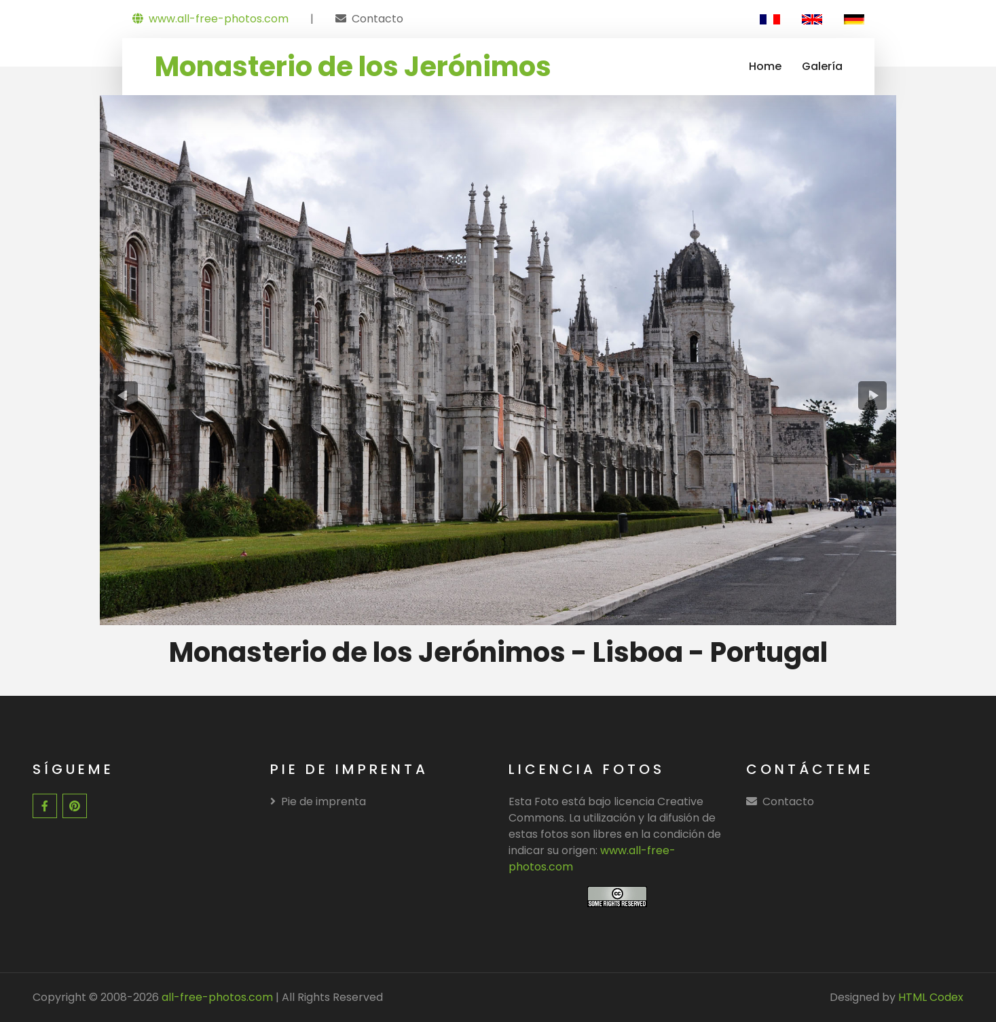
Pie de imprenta (318, 801)
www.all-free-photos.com (210, 19)
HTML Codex (930, 997)
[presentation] (123, 395)
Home (765, 66)
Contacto (377, 19)
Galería (822, 66)
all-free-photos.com (216, 997)
